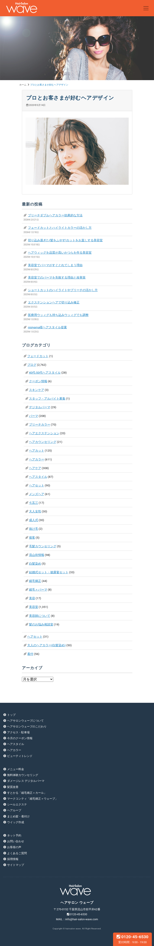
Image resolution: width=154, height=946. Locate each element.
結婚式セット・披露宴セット (48, 572)
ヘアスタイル (38, 476)
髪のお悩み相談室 (41, 624)
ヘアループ (14, 810)
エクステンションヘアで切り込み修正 (53, 302)
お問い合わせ (15, 841)
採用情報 (12, 859)
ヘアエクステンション (44, 433)
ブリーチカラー (39, 424)
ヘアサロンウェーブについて (25, 720)
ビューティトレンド (19, 756)
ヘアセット (36, 485)
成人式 (33, 520)
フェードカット (38, 356)
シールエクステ (17, 804)
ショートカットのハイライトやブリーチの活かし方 (63, 290)
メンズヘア (36, 494)
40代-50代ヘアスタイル (45, 372)
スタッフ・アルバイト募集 (47, 398)
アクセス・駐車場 (18, 732)
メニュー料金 (15, 769)
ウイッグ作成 (15, 822)
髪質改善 (12, 787)
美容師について (39, 615)
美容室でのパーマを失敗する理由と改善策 (57, 277)
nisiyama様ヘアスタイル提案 (47, 327)
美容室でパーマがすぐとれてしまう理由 (55, 265)
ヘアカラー (36, 459)
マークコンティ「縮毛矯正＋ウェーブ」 (32, 798)
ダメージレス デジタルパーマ (25, 780)
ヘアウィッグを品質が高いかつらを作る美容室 (60, 252)
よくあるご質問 (17, 853)
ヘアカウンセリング (42, 442)
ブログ (31, 364)
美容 (32, 598)
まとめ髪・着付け (18, 816)
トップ (11, 714)
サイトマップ (15, 865)
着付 (30, 654)
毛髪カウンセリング (42, 546)
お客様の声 (14, 847)
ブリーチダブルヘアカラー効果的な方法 (55, 215)
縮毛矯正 (35, 581)
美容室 (33, 607)
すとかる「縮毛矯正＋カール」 (27, 792)
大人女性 (35, 511)
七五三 (33, 502)
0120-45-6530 (132, 939)
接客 (32, 537)
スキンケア (36, 390)
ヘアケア (35, 468)
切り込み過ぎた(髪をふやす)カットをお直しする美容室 (65, 240)
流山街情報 (36, 555)
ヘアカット (36, 450)
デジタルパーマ (39, 407)
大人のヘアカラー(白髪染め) (46, 645)
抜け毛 (33, 528)
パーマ (33, 416)
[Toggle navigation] (146, 8)
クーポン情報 (38, 381)
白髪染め (35, 563)
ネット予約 (14, 835)
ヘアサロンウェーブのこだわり (27, 726)
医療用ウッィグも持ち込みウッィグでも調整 (58, 315)
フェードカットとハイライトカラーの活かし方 (60, 227)
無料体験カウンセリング (22, 775)
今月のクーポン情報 (19, 738)
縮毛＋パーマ (38, 589)
